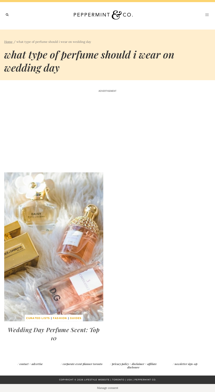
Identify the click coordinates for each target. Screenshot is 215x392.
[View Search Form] (7, 15)
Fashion (60, 318)
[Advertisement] (107, 132)
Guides (75, 318)
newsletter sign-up (186, 364)
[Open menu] (207, 14)
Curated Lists (38, 318)
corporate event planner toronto (82, 364)
